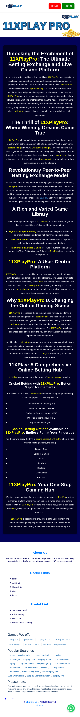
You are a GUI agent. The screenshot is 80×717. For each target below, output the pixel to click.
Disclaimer (16, 618)
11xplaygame (32, 702)
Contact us (17, 587)
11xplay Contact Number (38, 676)
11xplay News (60, 644)
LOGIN (68, 6)
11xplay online (44, 659)
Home (14, 579)
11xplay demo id (62, 663)
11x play (11, 663)
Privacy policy (18, 614)
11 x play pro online (61, 639)
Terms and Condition (21, 610)
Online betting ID (15, 644)
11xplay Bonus (43, 639)
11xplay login (24, 655)
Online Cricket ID (32, 644)
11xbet (44, 668)
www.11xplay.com (30, 672)
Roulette (46, 644)
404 (13, 591)
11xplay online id (62, 659)
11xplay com (29, 659)
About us (16, 583)
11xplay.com (13, 672)
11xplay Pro (13, 639)
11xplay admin (57, 668)
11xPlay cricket (31, 668)
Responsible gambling (22, 622)
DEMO (54, 6)
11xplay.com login (42, 655)
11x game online (26, 663)
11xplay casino (27, 639)
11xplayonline (14, 668)
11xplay (11, 655)
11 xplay (57, 655)
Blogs (14, 595)
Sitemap (40, 705)
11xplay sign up (44, 663)
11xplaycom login (16, 676)
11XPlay (44, 198)
